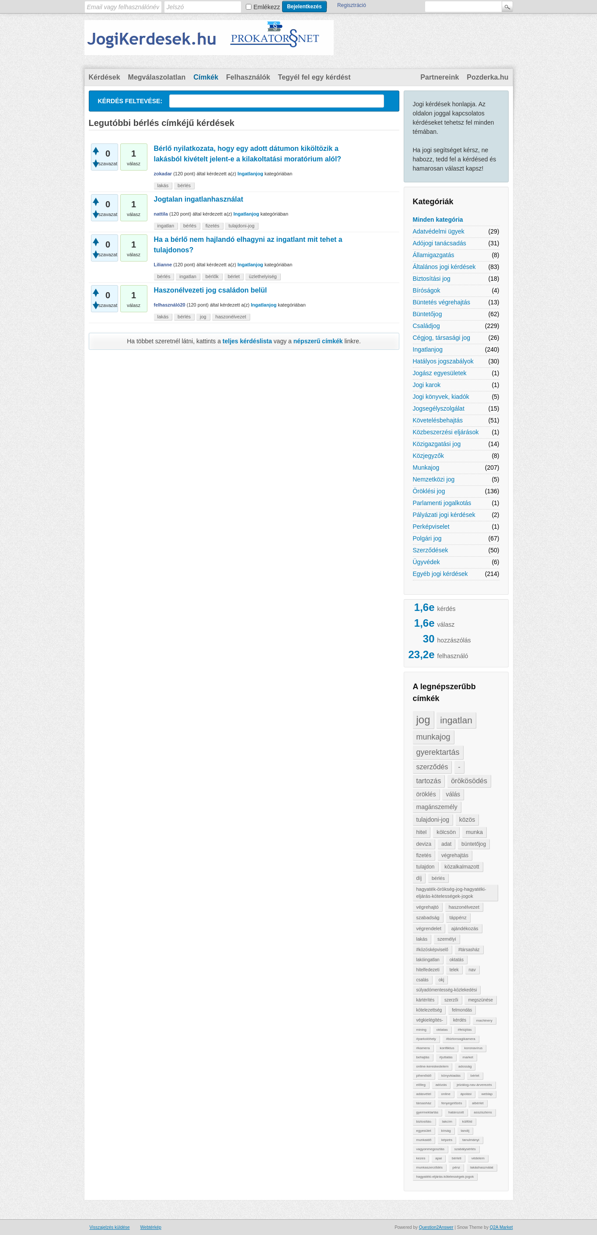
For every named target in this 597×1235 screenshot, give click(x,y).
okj (441, 979)
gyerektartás (438, 752)
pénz (456, 1167)
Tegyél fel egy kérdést (314, 77)
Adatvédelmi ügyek (438, 231)
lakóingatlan (428, 959)
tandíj (465, 1131)
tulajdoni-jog (433, 819)
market (468, 1057)
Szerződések (430, 550)
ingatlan (456, 720)
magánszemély (436, 806)
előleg (421, 1085)
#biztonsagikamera (460, 1039)
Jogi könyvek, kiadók (441, 396)
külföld (467, 1121)
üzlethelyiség (263, 276)
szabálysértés (465, 1149)
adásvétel (423, 1094)
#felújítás (464, 1030)
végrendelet (429, 928)
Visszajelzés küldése (110, 1227)
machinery (484, 1020)
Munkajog (426, 467)
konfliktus (447, 1048)
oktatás (457, 959)
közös (467, 819)
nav (472, 969)
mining (421, 1030)
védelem (478, 1158)
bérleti (456, 1158)
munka (474, 832)
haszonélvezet (464, 907)
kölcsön (446, 832)
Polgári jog (427, 538)
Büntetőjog (427, 313)
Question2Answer (436, 1227)
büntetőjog (473, 844)
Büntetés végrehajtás (442, 302)
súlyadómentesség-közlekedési (446, 989)
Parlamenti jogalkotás (442, 502)
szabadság (428, 917)
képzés (446, 1140)
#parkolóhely (426, 1039)
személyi (446, 939)
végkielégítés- (429, 1020)
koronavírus (473, 1048)
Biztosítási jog (431, 278)
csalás (422, 979)
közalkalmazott (461, 867)
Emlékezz (267, 7)
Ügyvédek (426, 561)
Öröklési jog (429, 491)
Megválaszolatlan (157, 77)
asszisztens (483, 1112)
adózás (441, 1085)
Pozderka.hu (487, 77)
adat (446, 844)
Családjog (426, 325)
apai (438, 1158)
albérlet (477, 1103)
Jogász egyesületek (440, 373)
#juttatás (446, 1057)
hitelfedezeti (428, 969)
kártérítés (425, 1000)
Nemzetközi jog (434, 479)
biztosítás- (424, 1121)
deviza (424, 844)
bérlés (438, 878)
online (445, 1094)
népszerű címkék (318, 341)
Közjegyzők (428, 455)
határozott (456, 1112)
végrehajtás (454, 855)
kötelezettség (429, 1010)
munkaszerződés (429, 1167)
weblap (487, 1094)
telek (454, 969)
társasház (424, 1103)
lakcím (447, 1121)
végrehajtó (427, 907)
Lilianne (163, 264)
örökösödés (469, 781)
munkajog (433, 737)
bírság (446, 1131)
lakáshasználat (481, 1167)
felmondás (462, 1010)
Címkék (205, 77)
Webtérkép (150, 1227)
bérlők (212, 276)
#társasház (469, 949)
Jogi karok (427, 384)
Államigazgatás (433, 254)
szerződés (432, 767)
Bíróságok (426, 290)
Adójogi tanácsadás (439, 243)
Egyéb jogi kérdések (440, 573)
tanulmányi (470, 1140)
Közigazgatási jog (437, 443)
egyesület (423, 1131)
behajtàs (422, 1057)
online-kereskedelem (432, 1066)
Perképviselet (431, 526)
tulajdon (425, 867)
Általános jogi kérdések (444, 266)
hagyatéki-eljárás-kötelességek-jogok (445, 1177)
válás (453, 794)
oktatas (442, 1030)
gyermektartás (427, 1112)
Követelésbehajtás (438, 420)
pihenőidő (424, 1076)
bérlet (475, 1076)
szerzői (451, 1000)
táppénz (458, 917)
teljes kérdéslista (247, 341)
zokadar (163, 173)
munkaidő (424, 1140)
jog (423, 720)
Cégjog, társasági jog (442, 337)
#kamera (423, 1048)
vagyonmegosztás (430, 1149)
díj (419, 878)
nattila (161, 213)
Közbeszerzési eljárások (446, 432)
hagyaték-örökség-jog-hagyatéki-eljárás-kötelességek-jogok (451, 892)
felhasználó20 (169, 304)
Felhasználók (248, 77)
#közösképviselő (432, 949)
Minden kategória (438, 219)
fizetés (424, 855)
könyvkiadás (451, 1076)
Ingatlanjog (428, 349)
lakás (422, 939)
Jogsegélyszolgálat (438, 408)
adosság (464, 1066)
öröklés (426, 794)
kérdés (459, 1020)
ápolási (466, 1094)
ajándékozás (464, 928)
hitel (421, 832)
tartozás (428, 781)
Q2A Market (501, 1227)
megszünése (480, 1000)
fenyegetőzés (451, 1103)
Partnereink (439, 77)
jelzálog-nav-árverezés (474, 1085)
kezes (421, 1158)
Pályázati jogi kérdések (444, 514)
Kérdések (104, 77)
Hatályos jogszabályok (443, 361)
